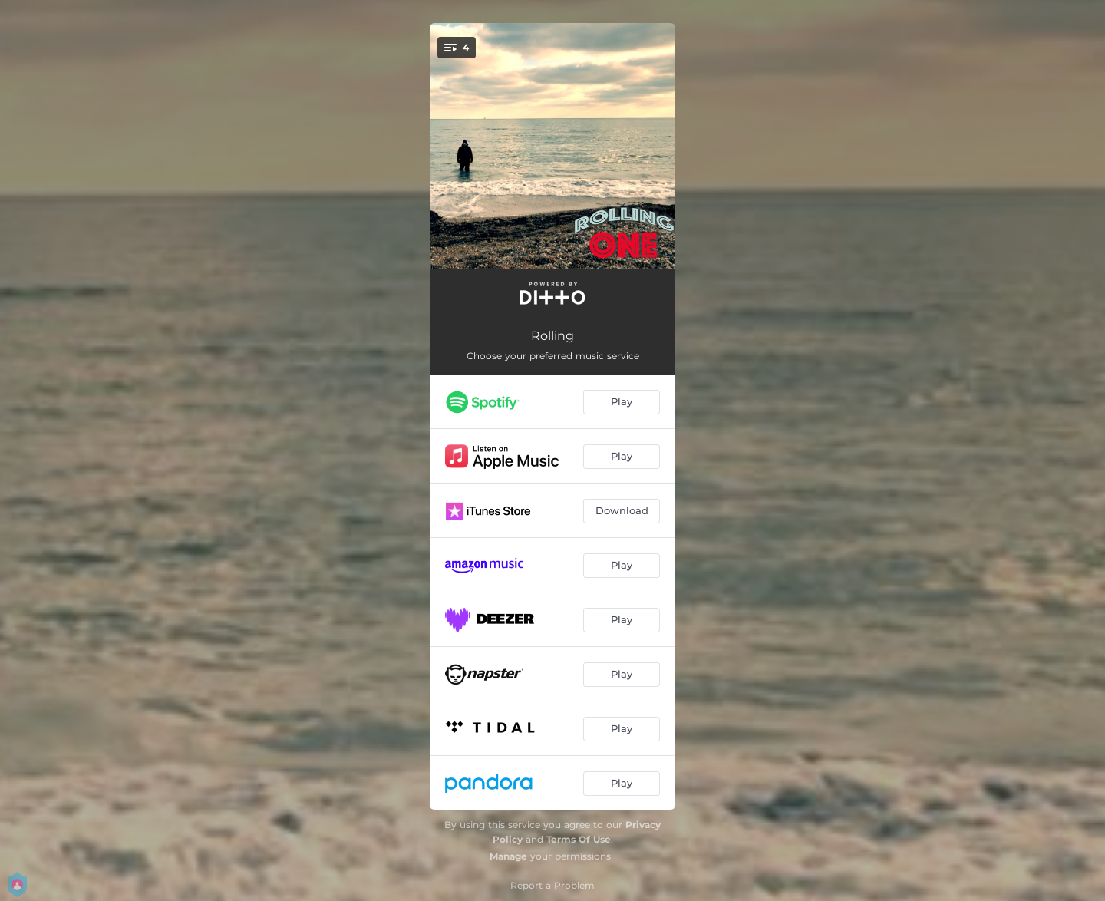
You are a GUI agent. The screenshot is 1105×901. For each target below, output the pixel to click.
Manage (508, 856)
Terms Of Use (578, 839)
